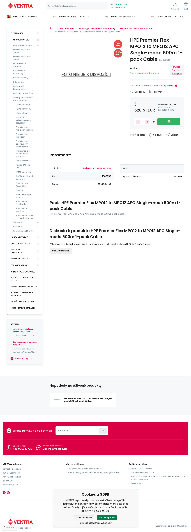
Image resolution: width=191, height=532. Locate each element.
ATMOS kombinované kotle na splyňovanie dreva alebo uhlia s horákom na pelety (159, 478)
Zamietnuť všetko (84, 518)
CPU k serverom (23, 104)
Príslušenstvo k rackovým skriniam (24, 128)
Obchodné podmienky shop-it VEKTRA (85, 468)
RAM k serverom (23, 172)
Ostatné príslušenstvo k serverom (136, 28)
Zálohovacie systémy (21, 210)
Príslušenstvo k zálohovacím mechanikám (22, 144)
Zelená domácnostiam (22, 301)
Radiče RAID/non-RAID (24, 166)
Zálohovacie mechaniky (21, 203)
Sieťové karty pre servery (23, 196)
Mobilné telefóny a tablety (22, 51)
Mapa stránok (24, 528)
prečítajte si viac (166, 85)
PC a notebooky (20, 77)
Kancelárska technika (23, 45)
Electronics (17, 33)
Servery (19, 190)
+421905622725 (119, 4)
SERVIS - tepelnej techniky (24, 286)
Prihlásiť (103, 431)
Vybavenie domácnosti (17, 251)
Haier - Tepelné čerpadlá (23, 308)
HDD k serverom (23, 109)
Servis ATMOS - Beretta (141, 468)
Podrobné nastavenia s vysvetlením (95, 523)
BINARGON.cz (182, 526)
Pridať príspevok (61, 251)
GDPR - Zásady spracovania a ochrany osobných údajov (93, 472)
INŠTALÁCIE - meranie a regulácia (22, 294)
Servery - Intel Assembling (22, 184)
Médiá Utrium (22, 113)
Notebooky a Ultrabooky (19, 72)
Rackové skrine (23, 160)
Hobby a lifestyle (19, 237)
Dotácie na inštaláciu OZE (142, 472)
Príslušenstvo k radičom (22, 135)
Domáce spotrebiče (21, 243)
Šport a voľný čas (20, 258)
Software (17, 226)
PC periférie (18, 82)
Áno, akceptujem (106, 518)
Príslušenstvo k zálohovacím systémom (22, 154)
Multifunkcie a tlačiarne (19, 65)
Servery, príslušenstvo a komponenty (97, 28)
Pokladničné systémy (23, 93)
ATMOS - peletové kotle (23, 271)
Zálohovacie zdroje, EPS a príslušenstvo (25, 217)
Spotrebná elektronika (23, 231)
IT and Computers (65, 28)
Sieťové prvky (19, 222)
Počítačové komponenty (19, 87)
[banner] (21, 6)
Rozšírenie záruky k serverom (24, 177)
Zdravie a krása (19, 265)
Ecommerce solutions (166, 526)
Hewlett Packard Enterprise (177, 70)
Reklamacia (136, 483)
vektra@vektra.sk (118, 7)
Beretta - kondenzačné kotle (22, 279)
